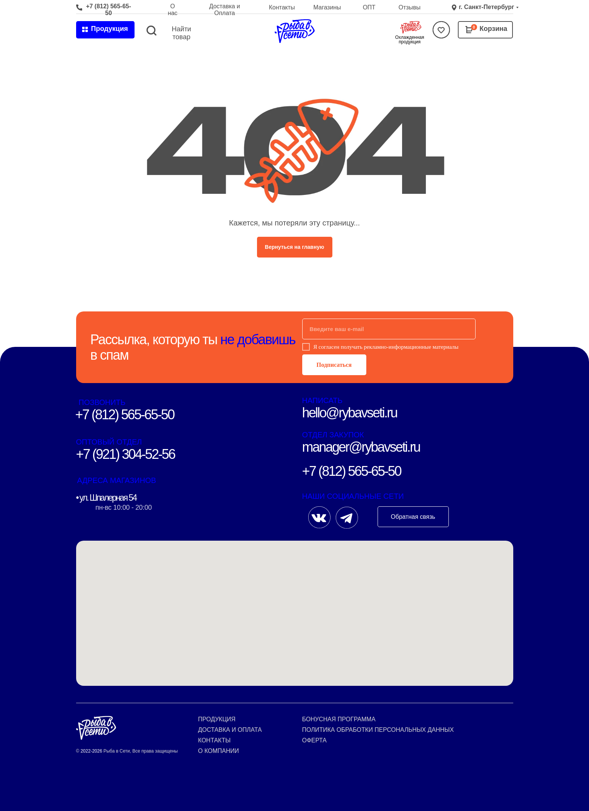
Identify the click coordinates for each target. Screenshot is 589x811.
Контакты (282, 7)
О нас (172, 9)
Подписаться (334, 365)
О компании (218, 751)
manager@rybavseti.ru (361, 447)
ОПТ (369, 7)
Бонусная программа (339, 719)
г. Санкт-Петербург (486, 7)
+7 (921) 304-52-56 (125, 454)
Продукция (217, 719)
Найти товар (181, 33)
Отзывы (410, 7)
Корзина (494, 28)
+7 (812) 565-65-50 (108, 9)
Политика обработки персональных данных (378, 730)
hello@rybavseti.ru (349, 412)
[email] (389, 329)
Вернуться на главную (294, 247)
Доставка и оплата (230, 730)
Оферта (314, 740)
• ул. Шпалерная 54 (106, 498)
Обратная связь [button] (413, 517)
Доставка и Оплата (224, 9)
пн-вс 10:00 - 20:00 (123, 507)
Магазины (327, 7)
